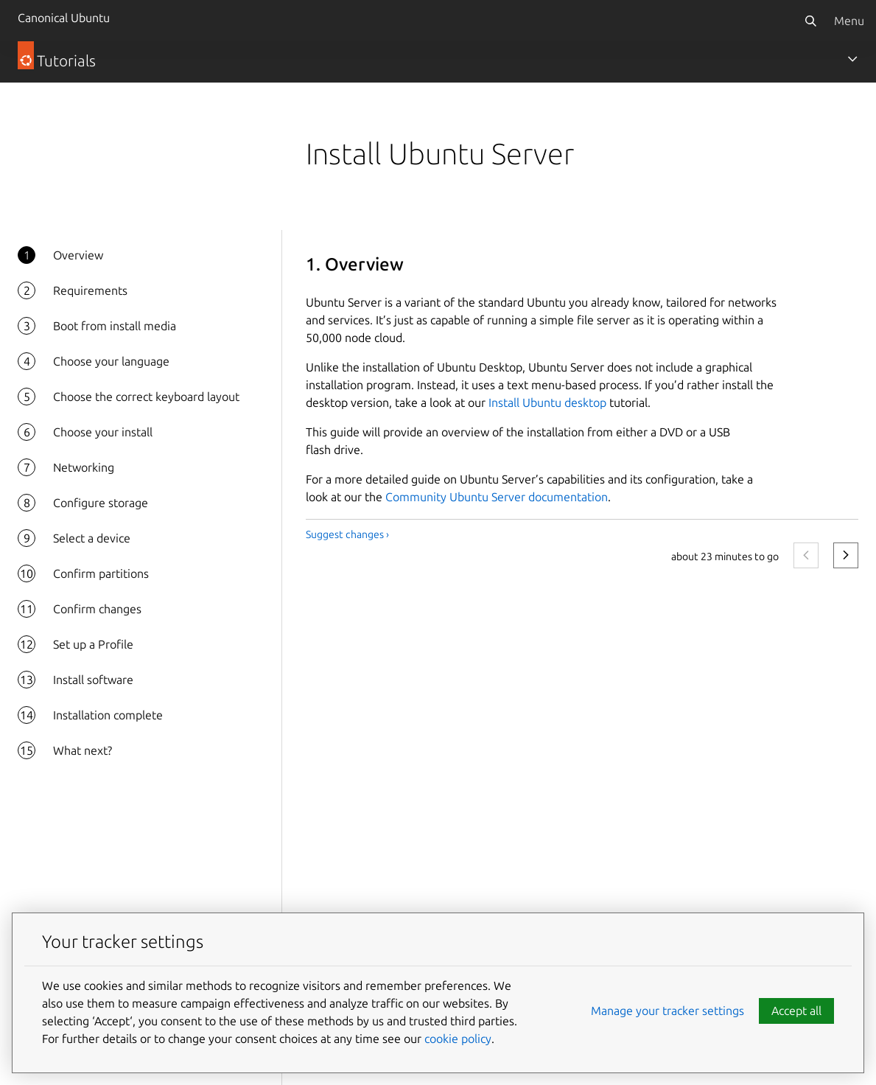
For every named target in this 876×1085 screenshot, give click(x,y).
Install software (93, 679)
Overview (78, 255)
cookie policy (457, 1038)
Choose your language (111, 361)
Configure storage (100, 502)
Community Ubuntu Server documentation (496, 496)
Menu (849, 20)
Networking (83, 467)
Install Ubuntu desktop (547, 402)
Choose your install (103, 432)
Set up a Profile (93, 644)
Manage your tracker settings (667, 1010)
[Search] (810, 20)
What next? (82, 750)
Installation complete (108, 715)
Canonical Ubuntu (64, 17)
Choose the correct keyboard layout (146, 396)
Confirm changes (97, 608)
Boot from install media (114, 325)
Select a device (91, 538)
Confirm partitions (101, 573)
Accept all (796, 1010)
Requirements (90, 290)
